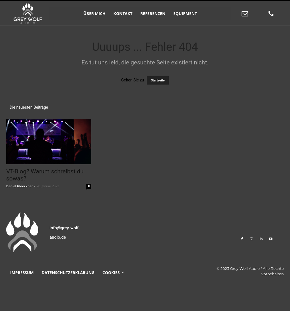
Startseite (158, 80)
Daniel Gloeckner (19, 186)
